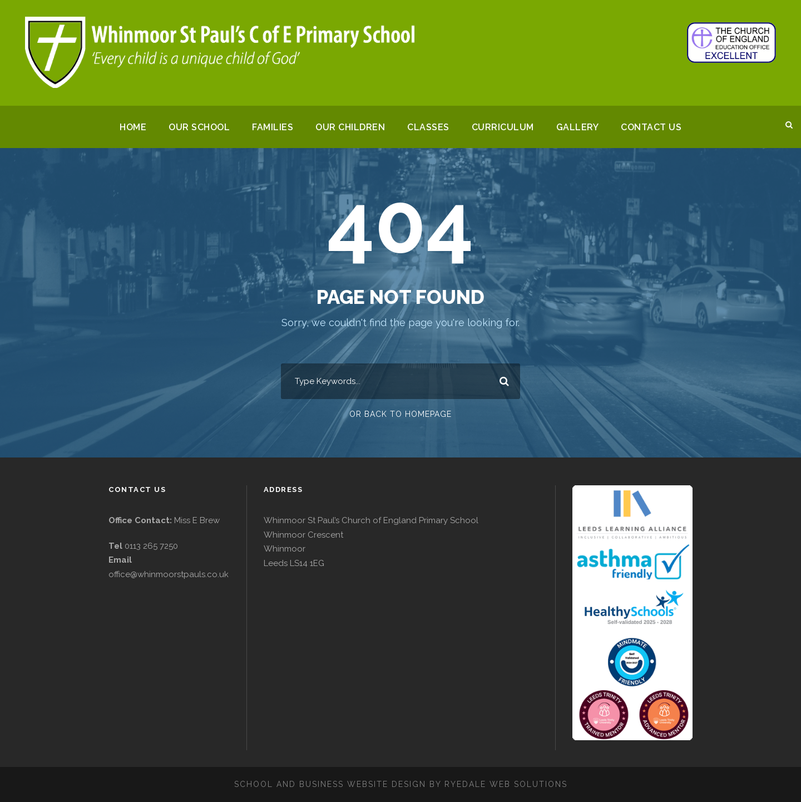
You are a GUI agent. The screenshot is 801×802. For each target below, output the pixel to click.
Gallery (582, 127)
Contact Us (657, 127)
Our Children (351, 127)
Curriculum (506, 127)
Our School (195, 127)
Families (271, 127)
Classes (431, 127)
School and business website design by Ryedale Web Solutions (400, 783)
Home (128, 127)
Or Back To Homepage (400, 414)
